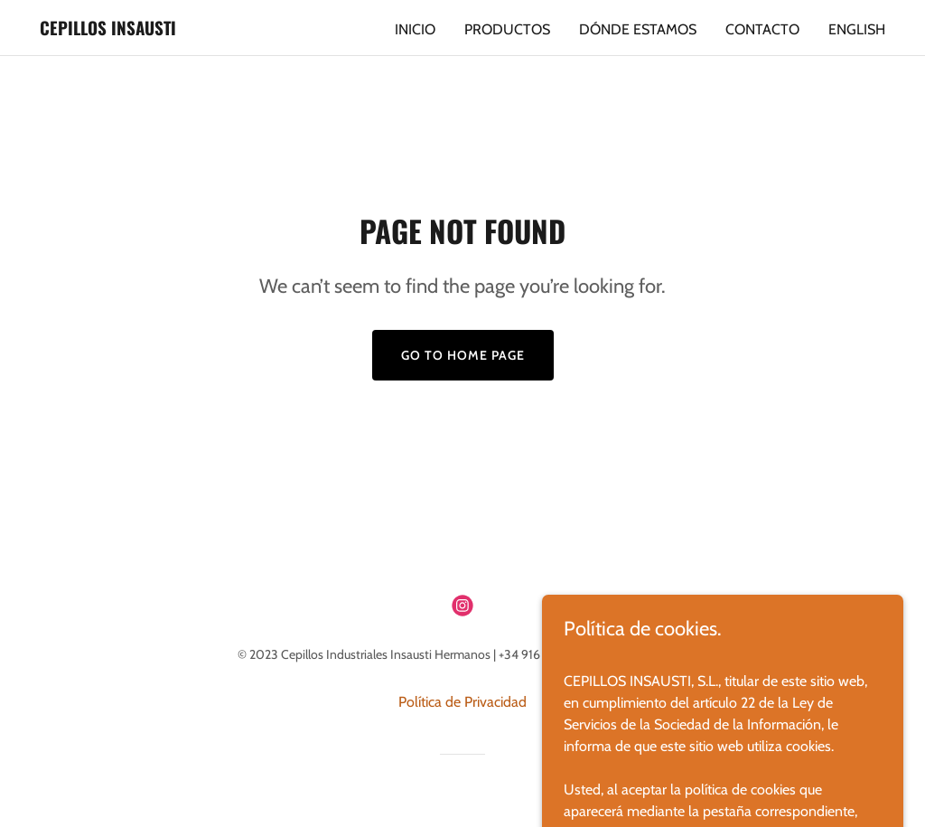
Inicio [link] (415, 29)
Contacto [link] (762, 29)
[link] (108, 30)
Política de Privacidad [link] (462, 701)
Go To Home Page (463, 355)
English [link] (856, 29)
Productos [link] (507, 29)
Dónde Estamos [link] (637, 29)
